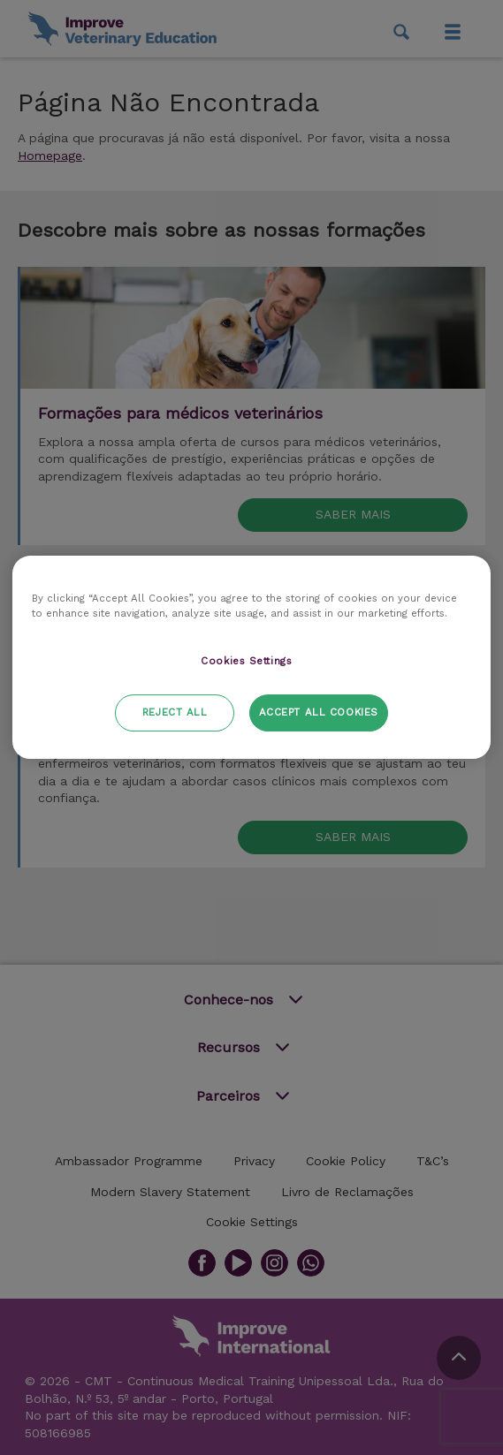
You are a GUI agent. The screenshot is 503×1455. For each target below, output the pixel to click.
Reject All (175, 712)
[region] (251, 657)
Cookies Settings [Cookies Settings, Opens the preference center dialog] (246, 661)
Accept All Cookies (318, 712)
